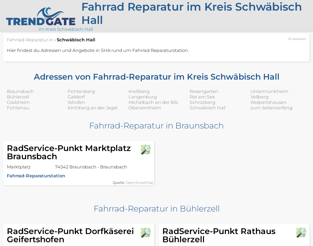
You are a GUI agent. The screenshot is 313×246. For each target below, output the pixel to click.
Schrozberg (202, 102)
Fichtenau (18, 107)
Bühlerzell (18, 96)
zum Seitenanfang (271, 107)
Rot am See (202, 96)
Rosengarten (204, 91)
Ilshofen (76, 102)
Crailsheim (18, 102)
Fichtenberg (81, 91)
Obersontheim (144, 107)
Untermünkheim (269, 91)
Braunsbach (20, 91)
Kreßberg (139, 91)
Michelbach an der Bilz (153, 102)
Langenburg (142, 96)
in (30, 39)
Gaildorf (76, 96)
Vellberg (259, 96)
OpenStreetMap (139, 182)
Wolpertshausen (268, 102)
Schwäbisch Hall (208, 107)
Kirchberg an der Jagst (93, 107)
